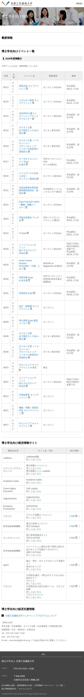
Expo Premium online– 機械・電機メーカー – (29, 204)
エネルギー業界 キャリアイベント (29, 101)
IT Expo (23, 233)
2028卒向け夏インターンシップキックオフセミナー (28, 116)
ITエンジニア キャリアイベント (29, 424)
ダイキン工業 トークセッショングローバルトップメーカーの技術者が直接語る (29, 146)
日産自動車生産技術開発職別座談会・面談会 (28, 190)
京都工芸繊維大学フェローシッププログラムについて (31, 615)
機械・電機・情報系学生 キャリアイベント (29, 410)
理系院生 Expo (27, 293)
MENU (79, 3)
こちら (38, 459)
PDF (73, 516)
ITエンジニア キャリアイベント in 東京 (29, 367)
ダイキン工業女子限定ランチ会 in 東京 (28, 130)
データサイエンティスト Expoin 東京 (28, 162)
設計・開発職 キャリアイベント (29, 307)
